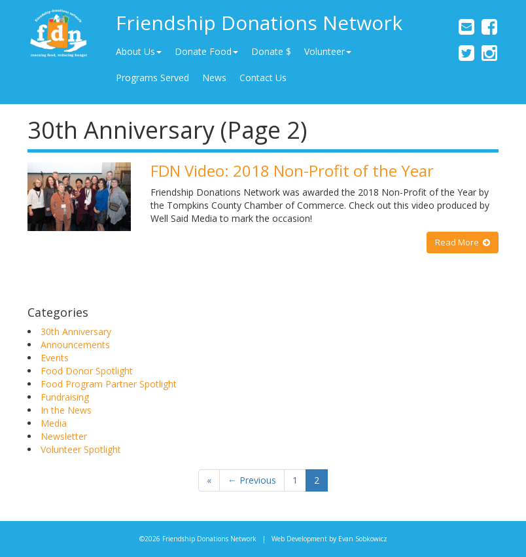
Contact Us (263, 77)
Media (54, 423)
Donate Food (206, 51)
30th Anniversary (76, 331)
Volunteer (327, 51)
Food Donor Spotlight (87, 371)
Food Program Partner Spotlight (109, 384)
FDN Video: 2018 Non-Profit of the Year (292, 170)
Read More (462, 242)
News (214, 77)
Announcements (75, 344)
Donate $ (271, 51)
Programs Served (152, 77)
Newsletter (64, 436)
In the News (66, 410)
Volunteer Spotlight (81, 449)
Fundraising (65, 397)
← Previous (252, 480)
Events (55, 357)
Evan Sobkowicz (362, 538)
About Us (139, 51)
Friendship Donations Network (259, 22)
